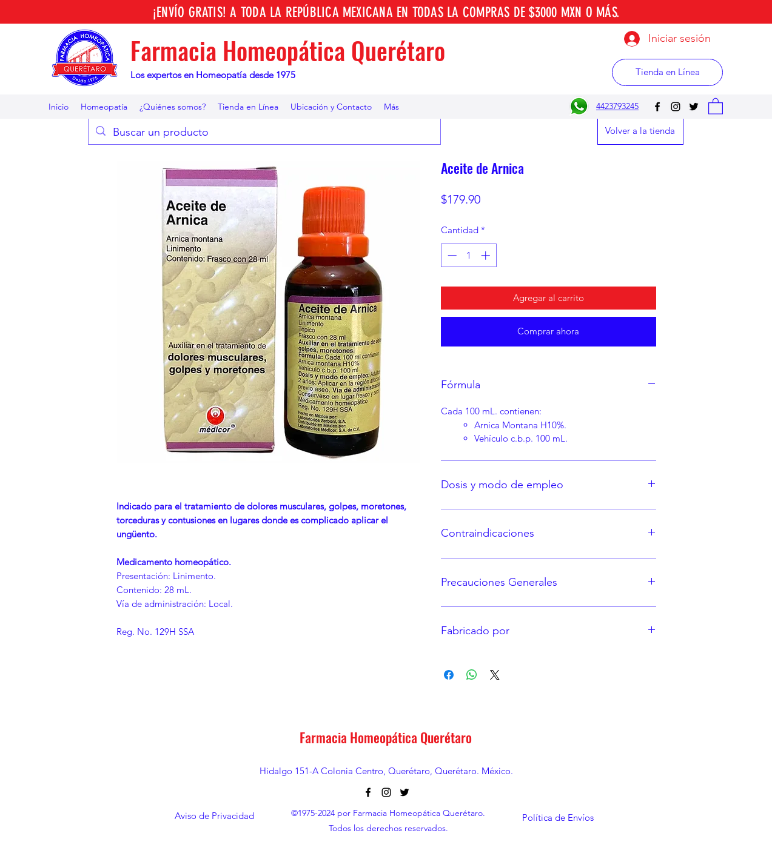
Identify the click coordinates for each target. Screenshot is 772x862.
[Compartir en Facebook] (448, 675)
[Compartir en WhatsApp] (472, 675)
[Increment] (486, 255)
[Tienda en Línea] (667, 72)
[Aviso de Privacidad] (215, 816)
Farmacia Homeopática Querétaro (287, 50)
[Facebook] (657, 107)
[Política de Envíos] (558, 818)
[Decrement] (451, 255)
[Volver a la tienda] (640, 131)
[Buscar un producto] (264, 132)
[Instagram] (676, 107)
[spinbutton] (468, 255)
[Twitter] (694, 107)
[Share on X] (495, 675)
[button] (715, 105)
